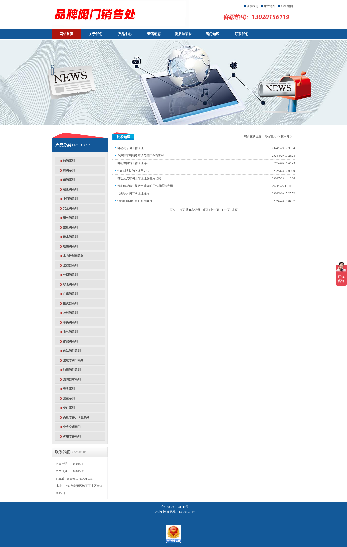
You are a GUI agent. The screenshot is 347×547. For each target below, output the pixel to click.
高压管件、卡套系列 (76, 417)
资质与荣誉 (183, 34)
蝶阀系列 (69, 170)
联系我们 (252, 6)
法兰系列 (69, 398)
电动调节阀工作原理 (130, 148)
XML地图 (287, 6)
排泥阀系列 (70, 341)
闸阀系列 (69, 180)
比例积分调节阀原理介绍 (133, 193)
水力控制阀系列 (73, 256)
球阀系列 (69, 161)
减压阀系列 (70, 227)
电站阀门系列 (72, 351)
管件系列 (69, 408)
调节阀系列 (70, 218)
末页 (235, 209)
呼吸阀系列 (70, 284)
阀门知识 (212, 34)
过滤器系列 (70, 265)
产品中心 (125, 34)
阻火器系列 (70, 303)
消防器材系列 (72, 379)
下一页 (225, 209)
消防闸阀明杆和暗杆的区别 (134, 201)
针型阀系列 (70, 275)
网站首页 (66, 34)
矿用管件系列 (72, 436)
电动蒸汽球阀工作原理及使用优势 (139, 178)
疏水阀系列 (70, 237)
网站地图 (269, 6)
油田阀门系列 (72, 370)
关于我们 (95, 34)
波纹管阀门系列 (73, 360)
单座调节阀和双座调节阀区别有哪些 (140, 155)
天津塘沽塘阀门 (124, 14)
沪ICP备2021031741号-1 (176, 507)
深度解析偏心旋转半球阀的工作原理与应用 (145, 186)
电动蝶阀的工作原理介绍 (133, 163)
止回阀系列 (70, 199)
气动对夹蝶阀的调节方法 (133, 171)
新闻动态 (154, 34)
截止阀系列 (70, 189)
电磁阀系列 (70, 246)
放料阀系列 (70, 313)
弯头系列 (69, 389)
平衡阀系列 (70, 322)
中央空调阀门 (72, 427)
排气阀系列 (70, 332)
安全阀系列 (70, 208)
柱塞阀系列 (70, 294)
